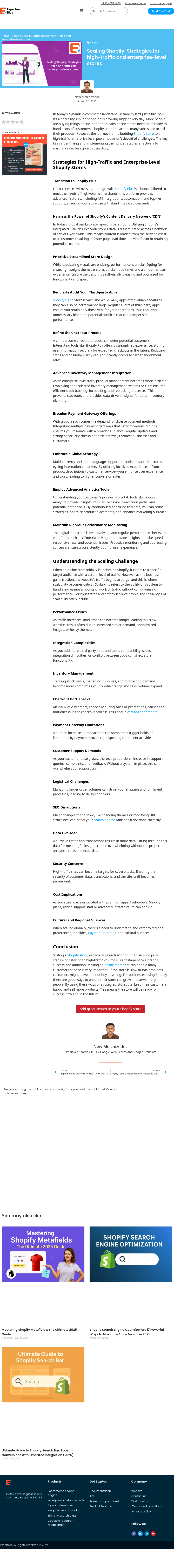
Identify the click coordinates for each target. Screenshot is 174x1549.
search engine (104, 820)
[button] (81, 10)
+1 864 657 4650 (111, 3)
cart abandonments (142, 712)
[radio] (3, 122)
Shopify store (144, 133)
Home (5, 36)
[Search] (124, 11)
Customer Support (161, 3)
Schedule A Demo (135, 3)
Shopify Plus (124, 189)
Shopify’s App (63, 300)
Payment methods (102, 933)
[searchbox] (105, 11)
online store (113, 965)
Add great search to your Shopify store (110, 1008)
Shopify (94, 42)
